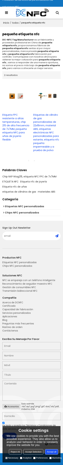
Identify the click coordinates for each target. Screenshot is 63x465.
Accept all (51, 452)
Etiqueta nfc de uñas (14, 186)
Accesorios (11, 406)
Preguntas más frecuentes (18, 323)
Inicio (6, 22)
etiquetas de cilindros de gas (19, 191)
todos (15, 22)
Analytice (26, 458)
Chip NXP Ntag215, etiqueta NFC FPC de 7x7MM (29, 176)
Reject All (15, 452)
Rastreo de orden (12, 327)
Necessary (11, 458)
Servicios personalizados (16, 313)
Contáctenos (10, 330)
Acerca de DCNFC (12, 302)
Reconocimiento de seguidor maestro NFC (27, 283)
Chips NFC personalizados (17, 266)
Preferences (40, 458)
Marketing (55, 458)
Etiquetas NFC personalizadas (19, 262)
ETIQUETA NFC (10, 181)
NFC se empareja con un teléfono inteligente (28, 280)
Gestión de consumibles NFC (19, 287)
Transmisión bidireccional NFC (19, 291)
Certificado (9, 306)
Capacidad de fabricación (17, 309)
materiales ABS (46, 191)
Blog (4, 320)
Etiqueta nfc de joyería (33, 181)
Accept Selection (33, 452)
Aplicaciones (9, 316)
